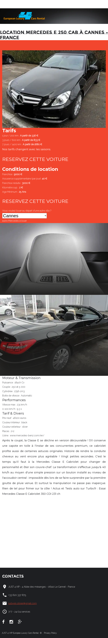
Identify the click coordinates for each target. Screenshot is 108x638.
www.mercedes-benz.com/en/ (27, 435)
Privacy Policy (50, 633)
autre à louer (14, 220)
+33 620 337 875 (17, 595)
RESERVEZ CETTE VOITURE (35, 159)
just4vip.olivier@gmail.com (22, 603)
